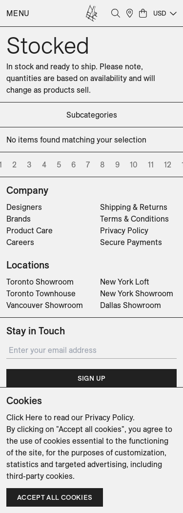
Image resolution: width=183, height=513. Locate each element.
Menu (18, 13)
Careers (20, 242)
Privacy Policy (124, 230)
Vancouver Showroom (44, 305)
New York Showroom (136, 293)
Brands (18, 219)
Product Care (29, 230)
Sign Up (91, 378)
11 (151, 164)
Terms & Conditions (134, 219)
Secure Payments (131, 242)
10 (134, 164)
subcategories (91, 115)
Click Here (24, 417)
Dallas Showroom (130, 305)
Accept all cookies (54, 497)
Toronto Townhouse (41, 293)
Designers (24, 207)
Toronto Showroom (40, 282)
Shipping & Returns (133, 207)
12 (167, 164)
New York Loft (124, 282)
